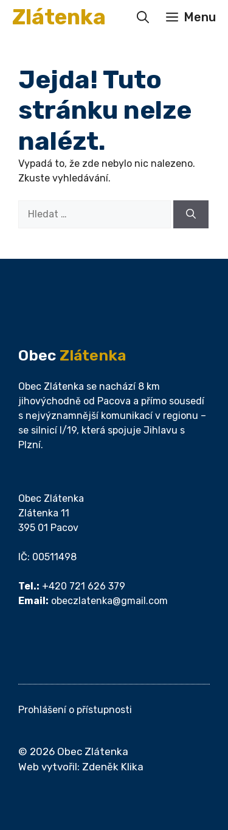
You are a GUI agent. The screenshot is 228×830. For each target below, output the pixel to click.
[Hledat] (191, 214)
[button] (142, 17)
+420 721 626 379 (83, 586)
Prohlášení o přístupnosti (75, 710)
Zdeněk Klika (112, 767)
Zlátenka (59, 17)
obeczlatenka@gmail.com (109, 601)
